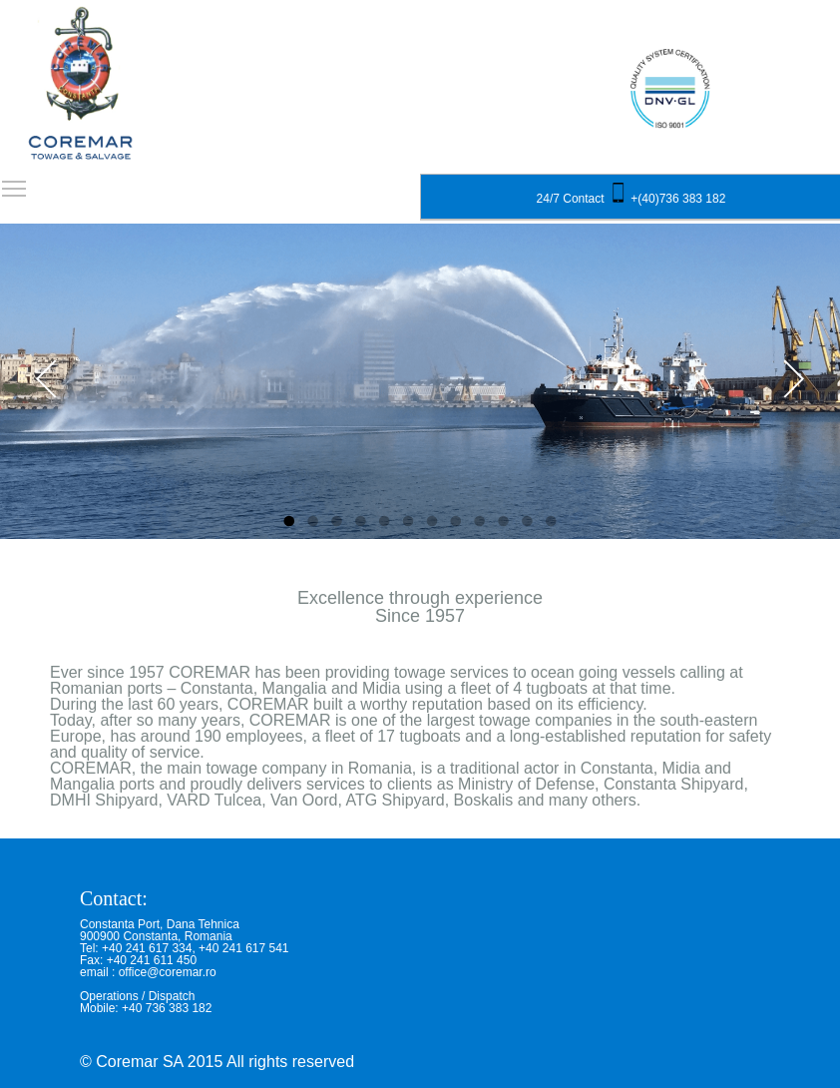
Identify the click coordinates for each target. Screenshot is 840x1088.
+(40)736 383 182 (677, 199)
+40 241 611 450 (152, 960)
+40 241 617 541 (243, 948)
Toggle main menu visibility (15, 182)
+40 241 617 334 (147, 948)
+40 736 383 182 (166, 1008)
